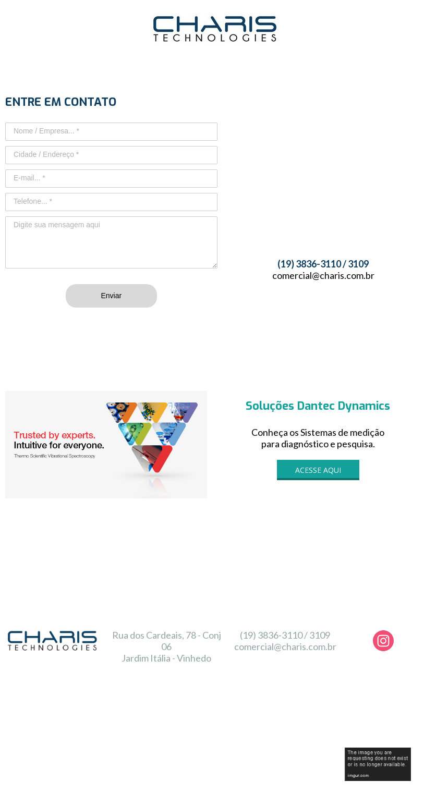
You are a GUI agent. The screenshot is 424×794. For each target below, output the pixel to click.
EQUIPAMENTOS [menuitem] (331, 709)
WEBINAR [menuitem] (110, 707)
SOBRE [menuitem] (149, 707)
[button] (318, 470)
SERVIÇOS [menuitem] (189, 709)
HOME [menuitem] (72, 707)
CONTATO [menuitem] (396, 707)
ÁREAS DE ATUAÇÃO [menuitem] (257, 709)
